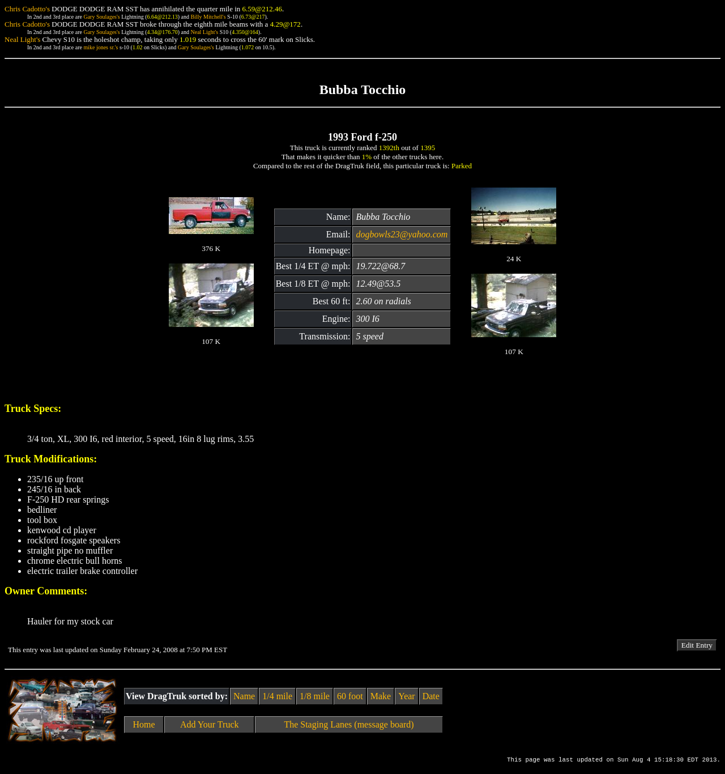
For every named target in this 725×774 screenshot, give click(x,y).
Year (406, 696)
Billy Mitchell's (207, 17)
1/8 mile (315, 696)
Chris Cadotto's (27, 9)
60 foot (350, 696)
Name (244, 696)
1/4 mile (277, 696)
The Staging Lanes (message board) (348, 724)
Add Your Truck (209, 724)
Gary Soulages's (101, 17)
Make (380, 696)
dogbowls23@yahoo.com (401, 234)
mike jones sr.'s (100, 47)
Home (144, 724)
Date (431, 696)
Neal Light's (204, 32)
